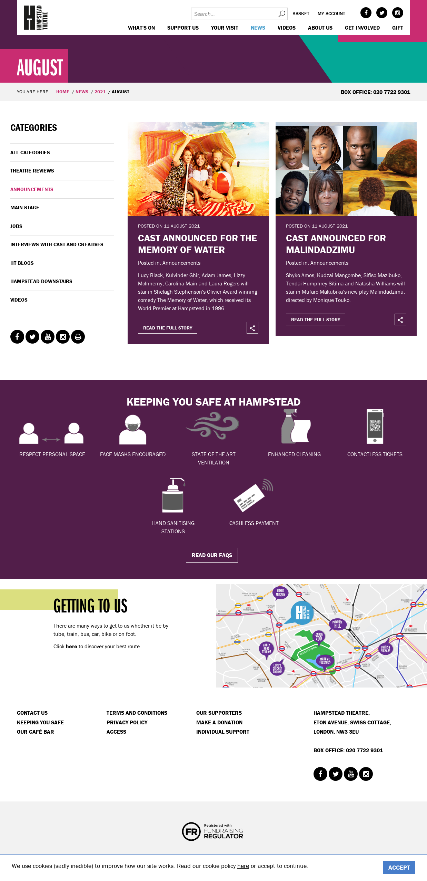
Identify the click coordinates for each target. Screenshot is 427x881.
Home (62, 91)
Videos (287, 27)
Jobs (16, 226)
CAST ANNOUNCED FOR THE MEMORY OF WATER (197, 243)
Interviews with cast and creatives (56, 244)
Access (116, 731)
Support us (183, 27)
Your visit (224, 27)
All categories (30, 152)
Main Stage (24, 207)
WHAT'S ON (141, 27)
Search (281, 14)
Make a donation (219, 722)
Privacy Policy (127, 722)
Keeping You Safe (40, 722)
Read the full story (167, 328)
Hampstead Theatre (36, 17)
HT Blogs (22, 263)
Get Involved (362, 27)
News (258, 27)
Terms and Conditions (137, 712)
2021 (100, 91)
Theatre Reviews (32, 170)
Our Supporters (219, 712)
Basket (300, 13)
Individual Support (222, 731)
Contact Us (32, 712)
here (243, 866)
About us (320, 27)
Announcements (31, 189)
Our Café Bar (35, 731)
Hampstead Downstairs (41, 281)
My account (331, 13)
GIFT (397, 27)
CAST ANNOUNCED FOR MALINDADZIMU (336, 243)
